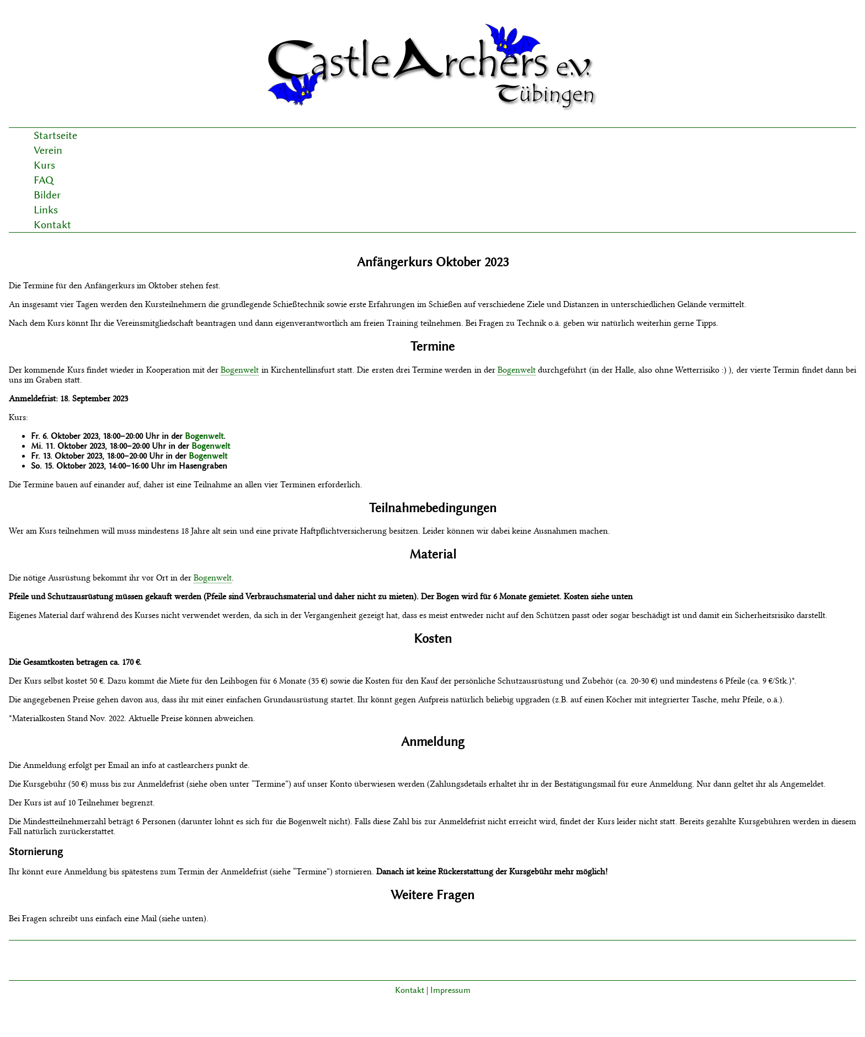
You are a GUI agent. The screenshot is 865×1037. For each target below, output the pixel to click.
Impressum (450, 990)
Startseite (55, 135)
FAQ (44, 180)
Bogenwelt (240, 370)
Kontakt (52, 224)
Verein (48, 150)
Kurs (44, 165)
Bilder (47, 195)
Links (46, 209)
